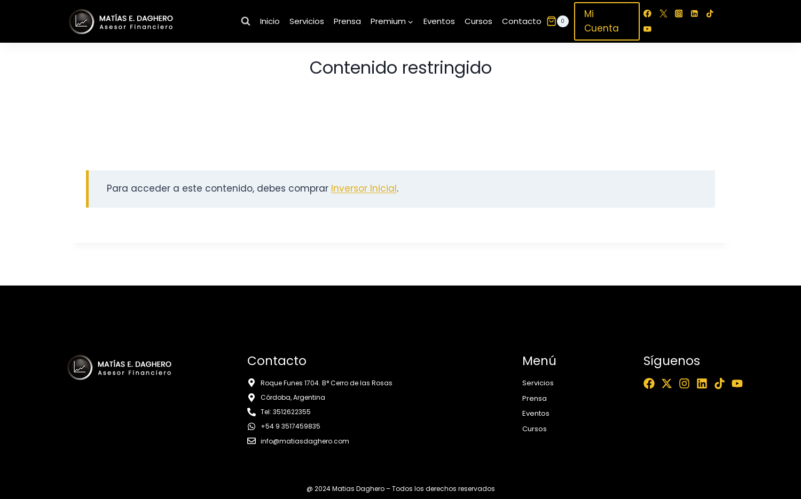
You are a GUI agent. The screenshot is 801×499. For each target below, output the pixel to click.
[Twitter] (663, 13)
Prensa (347, 21)
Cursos (478, 21)
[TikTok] (710, 13)
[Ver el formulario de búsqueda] (245, 21)
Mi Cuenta (601, 21)
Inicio (270, 21)
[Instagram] (679, 13)
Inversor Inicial (364, 188)
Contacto (521, 21)
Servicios (306, 21)
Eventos (439, 21)
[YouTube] (647, 29)
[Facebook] (647, 13)
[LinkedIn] (694, 13)
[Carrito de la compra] (557, 21)
